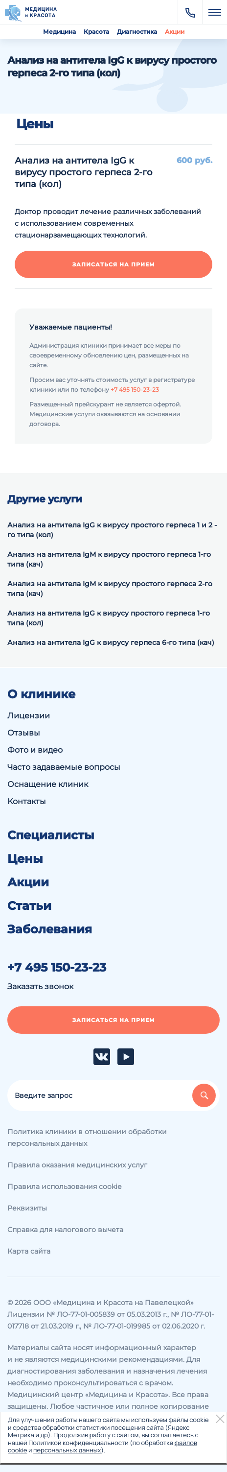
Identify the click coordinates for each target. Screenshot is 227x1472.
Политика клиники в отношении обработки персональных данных (87, 1137)
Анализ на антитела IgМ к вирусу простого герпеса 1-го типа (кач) (109, 559)
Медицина (59, 31)
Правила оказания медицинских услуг (77, 1165)
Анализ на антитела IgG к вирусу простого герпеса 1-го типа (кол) (108, 618)
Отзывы (23, 732)
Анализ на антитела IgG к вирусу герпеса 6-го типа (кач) (110, 642)
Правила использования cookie (64, 1186)
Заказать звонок (40, 986)
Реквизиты (27, 1208)
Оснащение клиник (47, 784)
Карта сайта (28, 1251)
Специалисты (50, 835)
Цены (25, 859)
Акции (174, 31)
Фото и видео (35, 750)
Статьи (29, 906)
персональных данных (67, 1450)
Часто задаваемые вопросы (63, 767)
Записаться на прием (113, 264)
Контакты (26, 801)
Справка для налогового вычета (65, 1229)
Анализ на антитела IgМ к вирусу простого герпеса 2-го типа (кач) (109, 588)
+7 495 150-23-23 (135, 389)
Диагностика (137, 31)
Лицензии (28, 715)
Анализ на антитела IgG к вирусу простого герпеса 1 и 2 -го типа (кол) (112, 530)
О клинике (41, 694)
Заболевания (49, 929)
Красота (96, 31)
